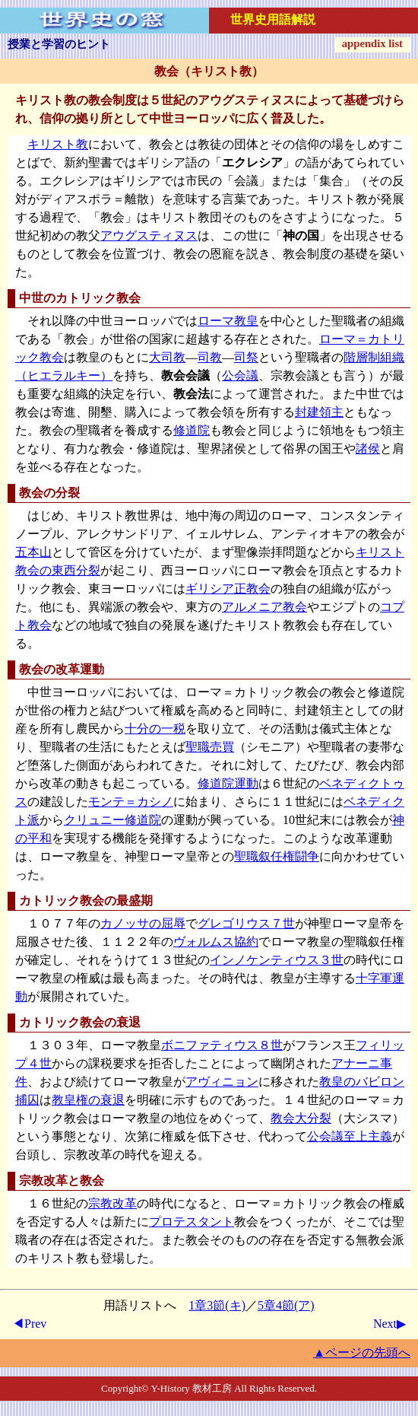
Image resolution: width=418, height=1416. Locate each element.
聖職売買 (209, 746)
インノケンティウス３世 (277, 959)
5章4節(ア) (286, 1305)
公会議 (240, 375)
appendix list (372, 43)
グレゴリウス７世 (246, 923)
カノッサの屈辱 (142, 923)
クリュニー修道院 (112, 819)
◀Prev (29, 1323)
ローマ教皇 (228, 320)
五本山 (33, 552)
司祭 (246, 357)
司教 (210, 357)
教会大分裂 (301, 1118)
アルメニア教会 (264, 606)
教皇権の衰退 (88, 1099)
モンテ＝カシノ (130, 801)
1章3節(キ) (216, 1305)
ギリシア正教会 (228, 588)
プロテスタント (191, 1221)
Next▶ (389, 1323)
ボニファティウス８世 (222, 1045)
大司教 (167, 357)
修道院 (191, 430)
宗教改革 (112, 1203)
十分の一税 (155, 728)
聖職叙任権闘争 (276, 856)
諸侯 (368, 448)
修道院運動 (228, 783)
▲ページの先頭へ (361, 1352)
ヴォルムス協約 (215, 941)
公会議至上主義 (349, 1136)
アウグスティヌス (149, 235)
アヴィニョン (221, 1081)
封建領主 (319, 412)
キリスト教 (57, 144)
